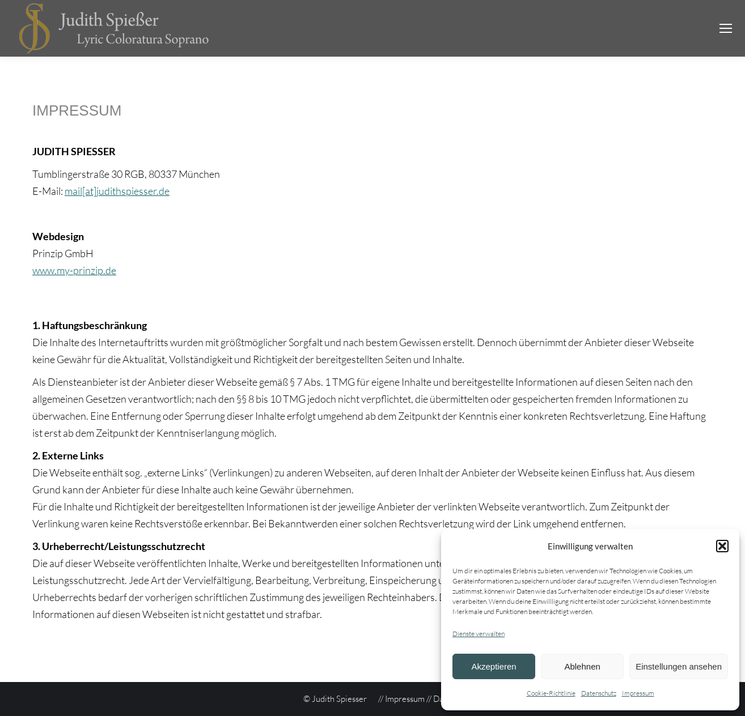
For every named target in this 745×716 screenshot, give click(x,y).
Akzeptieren (493, 666)
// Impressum (401, 698)
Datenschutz (598, 693)
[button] (722, 546)
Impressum (638, 693)
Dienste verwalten (478, 633)
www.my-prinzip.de (74, 270)
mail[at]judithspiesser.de (117, 191)
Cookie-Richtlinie (551, 693)
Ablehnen (582, 666)
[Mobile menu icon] (726, 28)
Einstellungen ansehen (679, 666)
